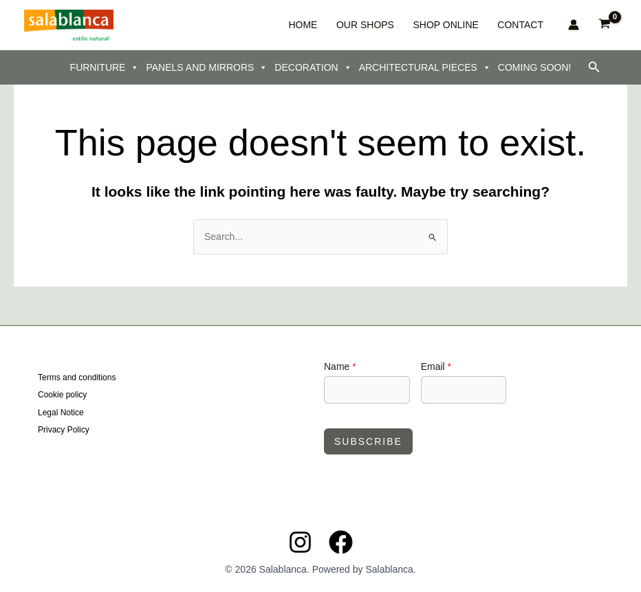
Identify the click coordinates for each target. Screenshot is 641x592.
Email (436, 366)
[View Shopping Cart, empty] (605, 25)
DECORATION (312, 67)
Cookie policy (62, 395)
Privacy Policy (63, 430)
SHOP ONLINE (462, 24)
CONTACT (524, 24)
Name (340, 366)
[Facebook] (341, 542)
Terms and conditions (77, 377)
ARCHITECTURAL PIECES (425, 67)
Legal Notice (61, 412)
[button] (594, 67)
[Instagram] (300, 542)
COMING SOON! (535, 67)
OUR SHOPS (393, 24)
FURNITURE (105, 67)
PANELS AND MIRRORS (207, 67)
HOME (343, 24)
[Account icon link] (573, 24)
